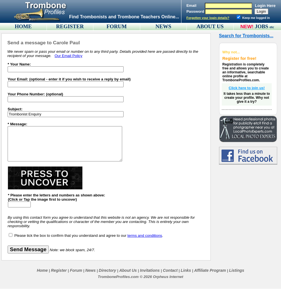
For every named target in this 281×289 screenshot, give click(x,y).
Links (186, 270)
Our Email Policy (68, 56)
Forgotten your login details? (207, 17)
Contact (170, 270)
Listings (236, 270)
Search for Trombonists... (246, 35)
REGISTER (70, 26)
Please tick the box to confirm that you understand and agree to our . (88, 235)
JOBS (264, 26)
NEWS (163, 26)
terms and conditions (145, 235)
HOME (23, 26)
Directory (107, 270)
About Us (128, 270)
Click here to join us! (247, 88)
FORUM (117, 26)
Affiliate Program (210, 270)
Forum (76, 270)
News (90, 270)
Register (59, 270)
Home (42, 270)
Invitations (150, 270)
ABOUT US (209, 26)
